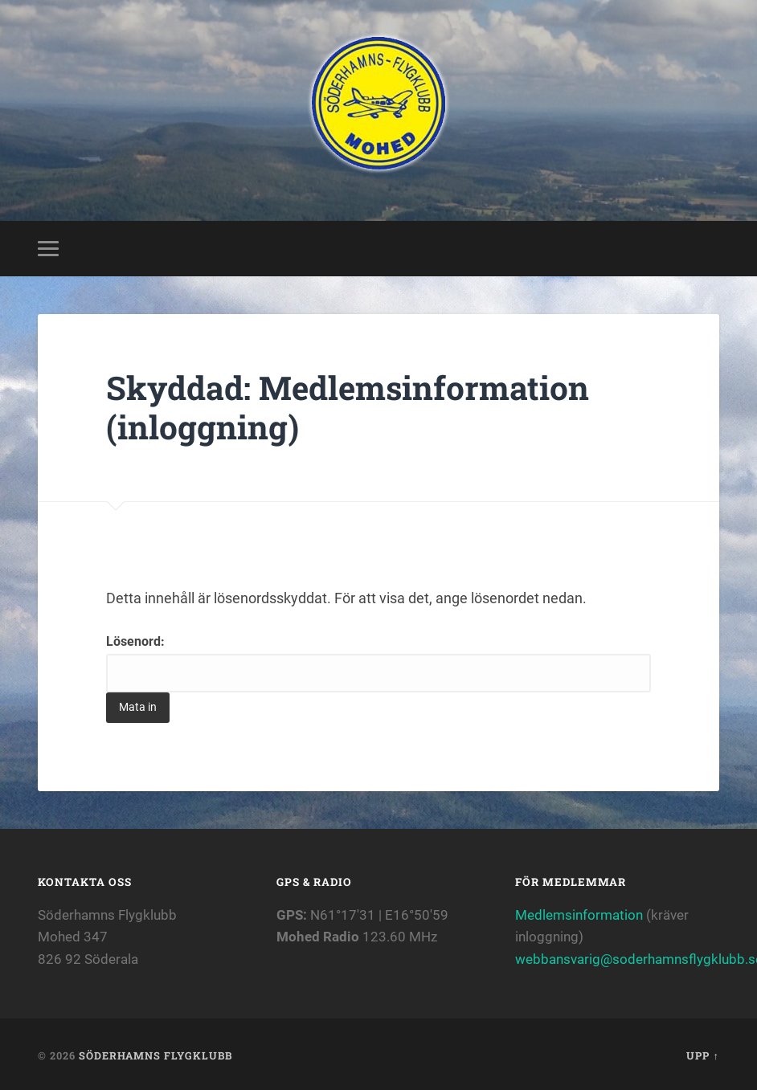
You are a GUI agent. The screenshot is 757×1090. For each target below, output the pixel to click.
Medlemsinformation (579, 915)
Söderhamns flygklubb (155, 1055)
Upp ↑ (702, 1055)
